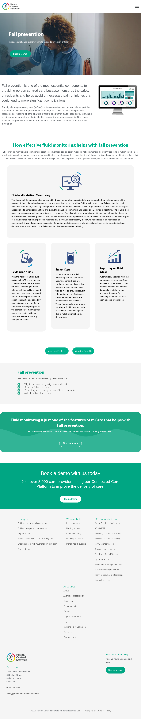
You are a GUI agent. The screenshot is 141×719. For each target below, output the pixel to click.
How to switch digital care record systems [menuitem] (36, 538)
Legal (79, 710)
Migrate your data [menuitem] (25, 533)
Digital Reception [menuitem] (102, 559)
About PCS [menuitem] (69, 586)
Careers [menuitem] (66, 611)
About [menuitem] (66, 590)
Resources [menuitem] (68, 601)
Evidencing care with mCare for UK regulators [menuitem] (38, 544)
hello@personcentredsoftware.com (22, 693)
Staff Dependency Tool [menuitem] (104, 544)
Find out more (70, 443)
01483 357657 (13, 687)
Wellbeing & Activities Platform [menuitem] (108, 533)
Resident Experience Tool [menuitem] (105, 549)
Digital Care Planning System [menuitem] (107, 523)
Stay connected (115, 670)
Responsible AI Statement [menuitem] (74, 627)
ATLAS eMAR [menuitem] (100, 528)
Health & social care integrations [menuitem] (109, 575)
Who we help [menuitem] (73, 519)
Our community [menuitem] (70, 606)
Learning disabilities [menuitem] (75, 538)
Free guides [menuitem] (24, 519)
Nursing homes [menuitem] (73, 528)
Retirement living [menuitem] (73, 533)
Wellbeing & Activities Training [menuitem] (108, 538)
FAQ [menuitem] (65, 621)
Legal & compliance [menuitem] (72, 616)
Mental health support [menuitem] (76, 544)
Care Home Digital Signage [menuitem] (106, 554)
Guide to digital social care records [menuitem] (33, 523)
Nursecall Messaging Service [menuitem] (107, 569)
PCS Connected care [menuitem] (106, 519)
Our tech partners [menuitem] (102, 580)
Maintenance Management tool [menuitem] (108, 564)
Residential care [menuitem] (73, 523)
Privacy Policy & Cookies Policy (97, 710)
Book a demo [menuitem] (24, 549)
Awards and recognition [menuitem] (73, 595)
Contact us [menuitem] (68, 632)
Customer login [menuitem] (70, 637)
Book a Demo (20, 53)
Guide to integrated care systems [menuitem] (32, 528)
